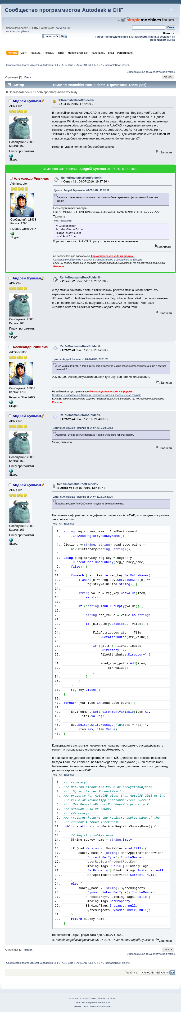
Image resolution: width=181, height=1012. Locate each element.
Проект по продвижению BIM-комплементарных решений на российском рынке (135, 38)
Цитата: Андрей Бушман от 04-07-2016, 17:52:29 (81, 190)
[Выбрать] (68, 523)
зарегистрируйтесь (17, 31)
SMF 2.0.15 (75, 998)
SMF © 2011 (89, 998)
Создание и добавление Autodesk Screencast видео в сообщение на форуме (97, 259)
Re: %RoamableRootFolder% (81, 177)
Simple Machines (107, 998)
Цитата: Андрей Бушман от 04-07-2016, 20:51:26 (80, 359)
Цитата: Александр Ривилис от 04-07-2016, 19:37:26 (83, 496)
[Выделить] (66, 220)
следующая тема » (164, 71)
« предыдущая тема (139, 71)
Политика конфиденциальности (92, 1002)
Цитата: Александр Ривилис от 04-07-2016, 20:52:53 (83, 428)
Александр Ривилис (31, 178)
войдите (61, 27)
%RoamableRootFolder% (76, 100)
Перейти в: (131, 972)
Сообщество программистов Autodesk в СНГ (64, 10)
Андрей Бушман (27, 101)
